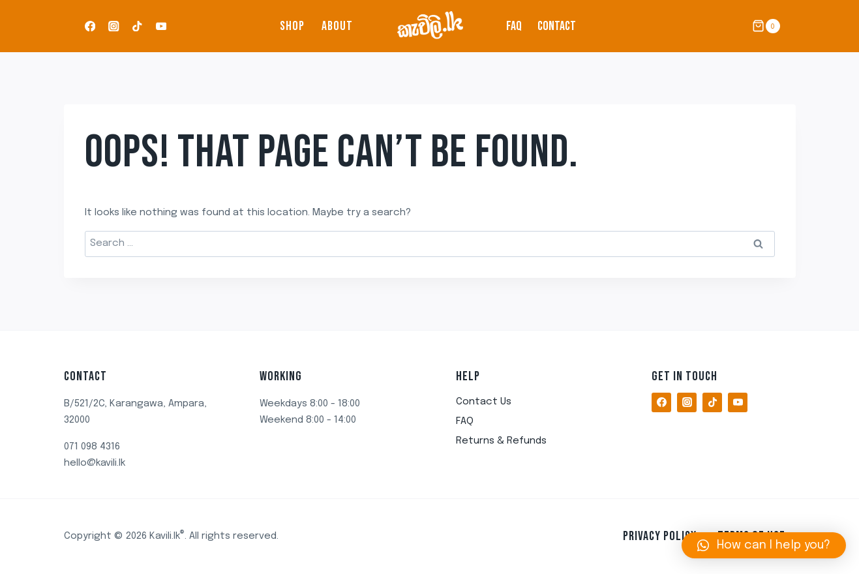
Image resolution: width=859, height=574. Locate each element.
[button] (764, 545)
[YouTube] (161, 26)
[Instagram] (114, 26)
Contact (556, 26)
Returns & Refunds (501, 441)
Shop (292, 26)
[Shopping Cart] (765, 25)
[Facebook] (90, 26)
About (337, 26)
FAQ (514, 26)
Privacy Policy (660, 536)
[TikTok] (137, 26)
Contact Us (483, 402)
